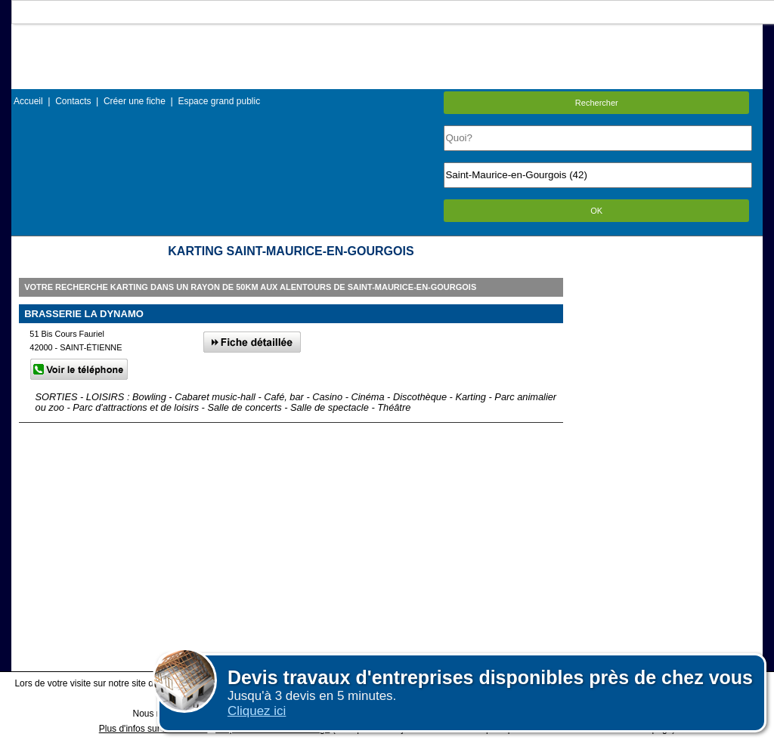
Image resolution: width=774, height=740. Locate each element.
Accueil (28, 101)
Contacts (73, 101)
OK (596, 210)
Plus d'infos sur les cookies (153, 728)
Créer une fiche (135, 101)
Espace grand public (219, 101)
